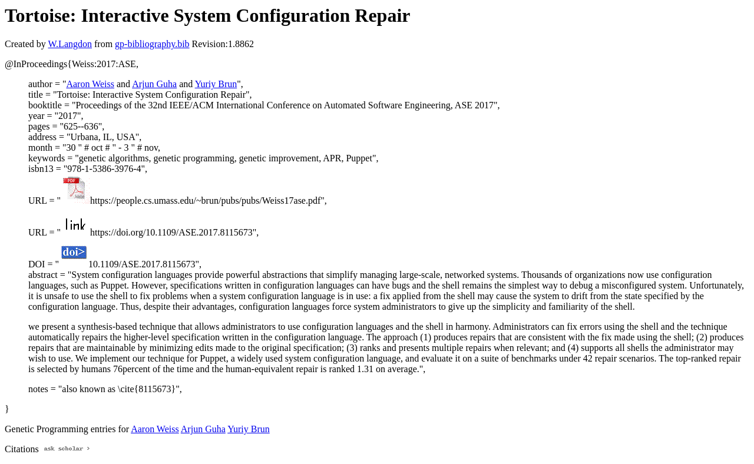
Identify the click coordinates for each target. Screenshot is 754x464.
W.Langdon (70, 44)
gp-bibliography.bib (152, 44)
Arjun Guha (154, 84)
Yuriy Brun (216, 84)
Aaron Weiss (90, 84)
